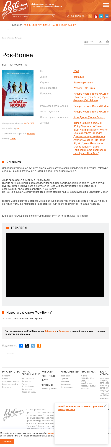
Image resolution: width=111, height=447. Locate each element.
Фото (44, 380)
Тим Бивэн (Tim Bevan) (88, 97)
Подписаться (77, 16)
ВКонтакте (50, 331)
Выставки (65, 381)
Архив (13, 138)
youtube (95, 16)
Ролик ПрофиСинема (27, 385)
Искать (53, 16)
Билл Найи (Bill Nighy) (86, 129)
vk (106, 16)
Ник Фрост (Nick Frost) (86, 153)
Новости (6, 376)
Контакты (6, 387)
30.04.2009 (29, 123)
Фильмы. (18, 38)
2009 (76, 71)
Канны (56, 25)
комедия (78, 76)
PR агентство (11, 371)
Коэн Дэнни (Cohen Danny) (89, 117)
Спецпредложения (10, 381)
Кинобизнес (68, 25)
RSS (90, 16)
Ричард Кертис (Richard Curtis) (91, 93)
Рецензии (85, 389)
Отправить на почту (107, 41)
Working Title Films (84, 88)
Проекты (6, 379)
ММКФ (46, 25)
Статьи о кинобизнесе (86, 382)
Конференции (67, 387)
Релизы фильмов (49, 389)
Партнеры (26, 381)
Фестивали (65, 376)
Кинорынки (66, 384)
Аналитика (88, 371)
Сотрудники (26, 389)
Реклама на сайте (10, 384)
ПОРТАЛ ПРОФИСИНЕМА (30, 373)
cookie (51, 433)
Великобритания (83, 82)
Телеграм (64, 331)
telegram (101, 16)
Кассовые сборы (88, 386)
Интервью (48, 376)
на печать (100, 42)
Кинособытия (70, 371)
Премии (64, 379)
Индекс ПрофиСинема (87, 377)
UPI (19, 128)
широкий (31, 133)
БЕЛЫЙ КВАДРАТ (32, 25)
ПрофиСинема (8, 38)
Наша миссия (27, 378)
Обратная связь (28, 392)
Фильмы (47, 384)
